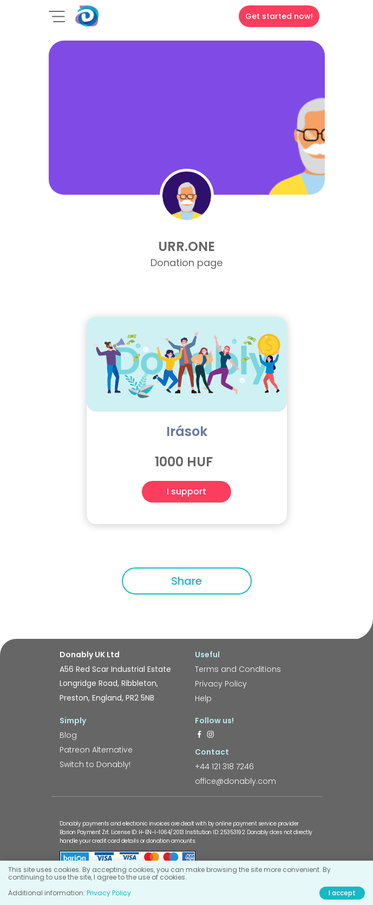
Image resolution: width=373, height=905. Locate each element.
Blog (68, 735)
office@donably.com (235, 781)
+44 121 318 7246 (224, 766)
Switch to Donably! (95, 764)
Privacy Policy (221, 683)
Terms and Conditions (238, 669)
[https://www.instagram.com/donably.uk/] (210, 735)
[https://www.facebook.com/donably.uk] (199, 735)
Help (203, 698)
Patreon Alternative (96, 749)
